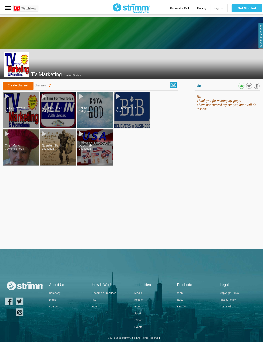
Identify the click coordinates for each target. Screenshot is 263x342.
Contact (53, 306)
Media (138, 293)
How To (96, 306)
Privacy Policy (228, 299)
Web (180, 293)
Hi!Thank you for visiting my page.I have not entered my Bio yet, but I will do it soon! (226, 103)
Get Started (247, 8)
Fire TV (181, 306)
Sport (137, 313)
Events (138, 327)
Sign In (219, 8)
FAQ (94, 299)
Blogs (52, 299)
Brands (138, 306)
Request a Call (179, 8)
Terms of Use (228, 306)
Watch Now (28, 8)
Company (54, 293)
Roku (180, 299)
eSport (138, 320)
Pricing (201, 8)
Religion (139, 299)
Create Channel (18, 85)
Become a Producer (104, 293)
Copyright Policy (229, 293)
